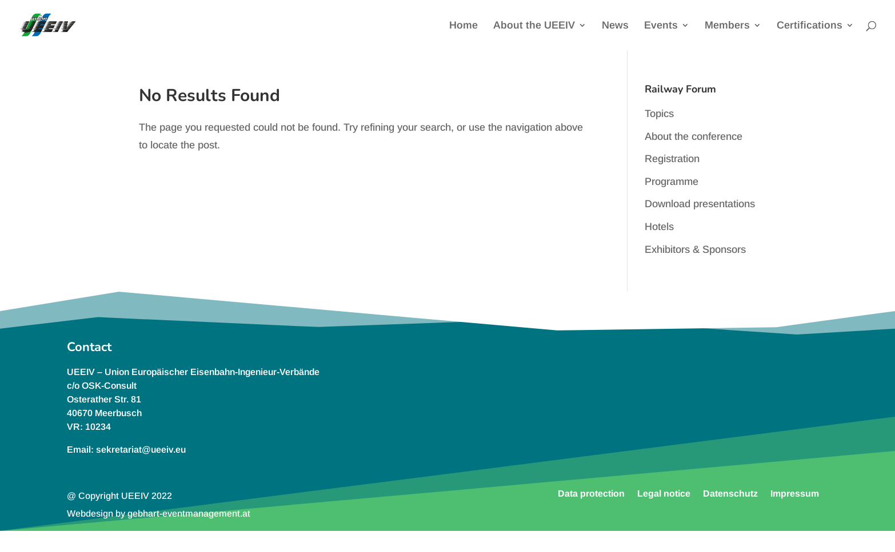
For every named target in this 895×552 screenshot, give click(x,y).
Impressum (794, 493)
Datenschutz (730, 493)
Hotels (659, 226)
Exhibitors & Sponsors (695, 249)
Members (727, 26)
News (615, 26)
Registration (672, 158)
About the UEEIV (534, 26)
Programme (671, 181)
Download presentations (700, 203)
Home (463, 26)
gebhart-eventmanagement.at (188, 513)
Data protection (591, 493)
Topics (659, 113)
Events (661, 26)
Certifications (809, 26)
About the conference (693, 136)
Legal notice (663, 493)
